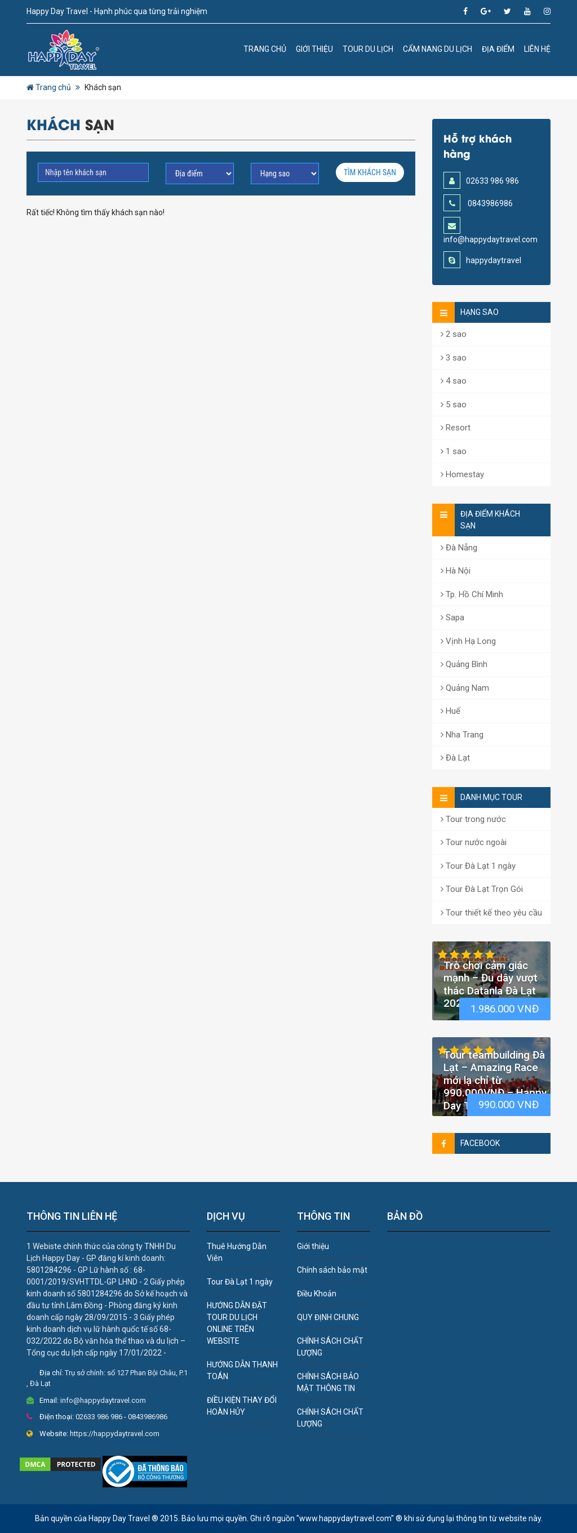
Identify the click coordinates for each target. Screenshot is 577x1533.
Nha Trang (462, 735)
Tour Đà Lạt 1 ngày (478, 866)
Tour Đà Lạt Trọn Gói (482, 889)
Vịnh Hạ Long (468, 641)
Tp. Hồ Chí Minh (472, 594)
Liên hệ (537, 49)
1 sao (454, 451)
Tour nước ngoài (474, 842)
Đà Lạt (455, 758)
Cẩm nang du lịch (437, 49)
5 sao (454, 404)
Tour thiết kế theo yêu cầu (491, 913)
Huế (450, 711)
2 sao (454, 334)
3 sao (454, 358)
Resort (456, 428)
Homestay (462, 474)
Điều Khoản (316, 1293)
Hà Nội (456, 571)
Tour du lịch (368, 49)
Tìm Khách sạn (370, 172)
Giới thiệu (314, 49)
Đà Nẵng (459, 548)
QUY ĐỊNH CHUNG (328, 1317)
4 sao (454, 381)
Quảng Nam (465, 688)
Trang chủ (264, 49)
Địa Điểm (498, 49)
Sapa (452, 617)
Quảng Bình (464, 664)
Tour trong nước (473, 819)
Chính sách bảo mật (332, 1269)
